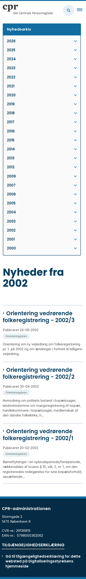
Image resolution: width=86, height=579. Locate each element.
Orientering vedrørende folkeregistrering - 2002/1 (38, 435)
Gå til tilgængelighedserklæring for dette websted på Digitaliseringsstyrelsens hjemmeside (43, 561)
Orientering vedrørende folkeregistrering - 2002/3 (39, 317)
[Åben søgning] (68, 10)
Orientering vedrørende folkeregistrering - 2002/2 (39, 373)
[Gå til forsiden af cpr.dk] (26, 10)
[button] (81, 10)
